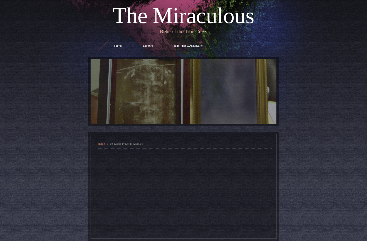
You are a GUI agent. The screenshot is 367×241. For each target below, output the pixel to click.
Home (101, 143)
